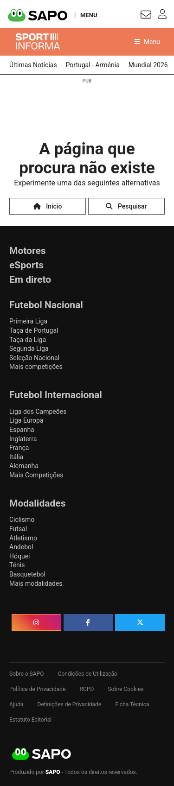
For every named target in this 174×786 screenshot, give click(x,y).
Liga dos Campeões (37, 411)
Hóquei (19, 556)
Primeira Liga (28, 321)
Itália (16, 457)
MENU (88, 15)
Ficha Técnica (132, 704)
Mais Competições (36, 475)
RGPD (86, 689)
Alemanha (24, 465)
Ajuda (16, 704)
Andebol (21, 547)
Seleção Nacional (34, 357)
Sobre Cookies (125, 689)
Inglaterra (23, 439)
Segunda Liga (28, 348)
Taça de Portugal (33, 330)
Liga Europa (26, 420)
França (19, 447)
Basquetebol (27, 574)
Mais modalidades (36, 583)
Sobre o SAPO (26, 674)
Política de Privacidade (37, 689)
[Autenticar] (146, 16)
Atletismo (23, 538)
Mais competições (36, 366)
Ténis (17, 565)
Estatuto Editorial (30, 719)
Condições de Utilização (87, 674)
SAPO (41, 754)
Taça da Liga (27, 339)
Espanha (21, 429)
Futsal (18, 528)
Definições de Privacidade (70, 704)
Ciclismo (21, 519)
